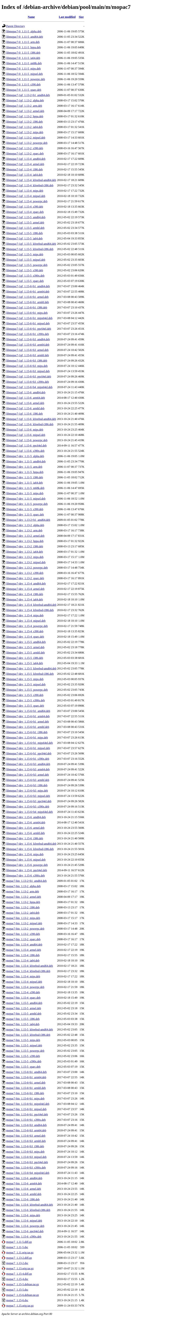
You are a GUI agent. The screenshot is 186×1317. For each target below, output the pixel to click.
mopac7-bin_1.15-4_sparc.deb (23, 997)
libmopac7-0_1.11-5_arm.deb (23, 42)
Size (81, 16)
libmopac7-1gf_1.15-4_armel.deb (25, 164)
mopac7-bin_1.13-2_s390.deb (23, 933)
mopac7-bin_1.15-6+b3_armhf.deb (26, 1141)
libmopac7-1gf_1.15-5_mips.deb (24, 254)
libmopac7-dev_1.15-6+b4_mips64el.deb (29, 811)
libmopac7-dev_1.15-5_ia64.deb (24, 663)
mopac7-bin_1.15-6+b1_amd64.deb (26, 1071)
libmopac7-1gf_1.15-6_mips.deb (24, 429)
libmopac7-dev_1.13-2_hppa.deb (25, 541)
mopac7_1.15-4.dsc (17, 1279)
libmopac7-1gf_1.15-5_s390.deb (24, 270)
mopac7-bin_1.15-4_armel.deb (23, 949)
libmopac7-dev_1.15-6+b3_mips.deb (27, 790)
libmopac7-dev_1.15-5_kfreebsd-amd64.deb (31, 668)
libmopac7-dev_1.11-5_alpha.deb (25, 456)
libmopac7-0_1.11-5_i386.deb (23, 52)
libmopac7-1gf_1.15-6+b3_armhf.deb (27, 355)
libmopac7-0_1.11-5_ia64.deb (23, 57)
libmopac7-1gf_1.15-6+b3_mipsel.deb (28, 371)
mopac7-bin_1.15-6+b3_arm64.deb (26, 1130)
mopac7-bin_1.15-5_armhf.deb (23, 1013)
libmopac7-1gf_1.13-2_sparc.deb (25, 153)
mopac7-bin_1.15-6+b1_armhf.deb (26, 1087)
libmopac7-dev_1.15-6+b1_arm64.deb (28, 716)
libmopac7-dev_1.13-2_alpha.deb (25, 525)
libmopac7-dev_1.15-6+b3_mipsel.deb (28, 795)
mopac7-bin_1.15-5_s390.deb (23, 1056)
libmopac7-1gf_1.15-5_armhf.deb (25, 227)
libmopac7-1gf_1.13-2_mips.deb (24, 132)
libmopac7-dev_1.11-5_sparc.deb (25, 514)
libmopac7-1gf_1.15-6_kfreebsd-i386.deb (29, 424)
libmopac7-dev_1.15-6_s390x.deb (25, 875)
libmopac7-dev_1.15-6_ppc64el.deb (26, 870)
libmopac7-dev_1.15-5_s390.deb (24, 695)
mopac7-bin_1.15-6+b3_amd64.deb (26, 1125)
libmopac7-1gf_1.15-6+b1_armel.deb (27, 296)
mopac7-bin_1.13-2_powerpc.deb (25, 928)
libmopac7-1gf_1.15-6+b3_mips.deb (27, 365)
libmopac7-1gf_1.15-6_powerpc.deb (26, 440)
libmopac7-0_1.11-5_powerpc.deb (25, 79)
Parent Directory (15, 26)
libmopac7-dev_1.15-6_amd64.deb (26, 817)
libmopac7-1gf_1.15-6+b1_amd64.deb (28, 286)
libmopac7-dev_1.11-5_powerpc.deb (27, 503)
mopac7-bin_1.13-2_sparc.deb (23, 939)
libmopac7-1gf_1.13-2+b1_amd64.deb (28, 95)
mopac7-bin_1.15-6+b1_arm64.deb (26, 1077)
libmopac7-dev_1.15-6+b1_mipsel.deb (28, 748)
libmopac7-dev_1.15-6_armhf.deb (25, 833)
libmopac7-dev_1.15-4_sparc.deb (25, 636)
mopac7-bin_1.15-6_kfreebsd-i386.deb (28, 1210)
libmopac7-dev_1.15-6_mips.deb (25, 854)
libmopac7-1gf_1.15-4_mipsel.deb (25, 195)
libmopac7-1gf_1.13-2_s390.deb (24, 148)
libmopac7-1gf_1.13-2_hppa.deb (24, 116)
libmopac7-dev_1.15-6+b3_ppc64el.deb (28, 801)
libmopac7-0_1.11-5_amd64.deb (24, 36)
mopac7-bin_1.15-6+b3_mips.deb (25, 1151)
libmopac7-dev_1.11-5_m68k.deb (25, 487)
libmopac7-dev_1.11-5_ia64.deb (24, 482)
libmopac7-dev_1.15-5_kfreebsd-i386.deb (30, 673)
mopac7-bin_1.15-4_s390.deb (23, 992)
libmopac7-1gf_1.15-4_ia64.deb (24, 174)
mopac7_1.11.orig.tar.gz (20, 1252)
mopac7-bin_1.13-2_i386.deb (23, 907)
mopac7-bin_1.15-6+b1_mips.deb (25, 1098)
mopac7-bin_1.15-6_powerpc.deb (25, 1225)
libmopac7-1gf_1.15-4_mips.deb (24, 190)
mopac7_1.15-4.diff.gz (19, 1273)
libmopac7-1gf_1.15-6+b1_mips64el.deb (29, 318)
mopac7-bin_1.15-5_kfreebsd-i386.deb (28, 1034)
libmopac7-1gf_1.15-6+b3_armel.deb (27, 349)
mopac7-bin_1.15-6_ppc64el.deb (25, 1231)
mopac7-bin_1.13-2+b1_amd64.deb (26, 880)
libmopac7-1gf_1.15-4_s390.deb (24, 206)
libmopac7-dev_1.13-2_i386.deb (24, 546)
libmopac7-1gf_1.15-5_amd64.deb (25, 217)
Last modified (67, 16)
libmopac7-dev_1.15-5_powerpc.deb (27, 689)
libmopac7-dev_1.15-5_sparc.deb (25, 705)
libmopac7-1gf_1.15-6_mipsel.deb (25, 434)
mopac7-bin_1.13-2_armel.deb (23, 896)
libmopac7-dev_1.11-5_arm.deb (24, 466)
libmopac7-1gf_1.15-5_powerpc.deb (26, 265)
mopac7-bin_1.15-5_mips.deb (23, 1040)
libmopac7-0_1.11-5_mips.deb (23, 68)
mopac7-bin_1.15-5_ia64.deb (22, 1024)
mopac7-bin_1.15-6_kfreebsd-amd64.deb (29, 1204)
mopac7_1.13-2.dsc (17, 1263)
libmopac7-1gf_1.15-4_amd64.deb (25, 158)
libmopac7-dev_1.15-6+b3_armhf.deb (27, 779)
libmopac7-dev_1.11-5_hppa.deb (24, 472)
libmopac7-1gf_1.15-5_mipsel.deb (25, 259)
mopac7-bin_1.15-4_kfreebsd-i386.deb (28, 971)
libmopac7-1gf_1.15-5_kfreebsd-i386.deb (29, 249)
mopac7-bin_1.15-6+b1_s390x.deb (26, 1119)
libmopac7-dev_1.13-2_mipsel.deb (26, 562)
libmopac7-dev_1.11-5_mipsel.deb (25, 498)
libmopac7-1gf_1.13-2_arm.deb (24, 105)
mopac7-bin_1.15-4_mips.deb (23, 976)
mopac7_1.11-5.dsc (17, 1247)
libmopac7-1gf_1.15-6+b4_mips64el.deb (29, 387)
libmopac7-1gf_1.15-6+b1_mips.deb (27, 312)
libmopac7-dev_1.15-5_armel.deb (25, 647)
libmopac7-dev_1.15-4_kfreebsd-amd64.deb (31, 604)
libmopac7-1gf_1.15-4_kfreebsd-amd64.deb (31, 180)
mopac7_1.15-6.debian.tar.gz (22, 1294)
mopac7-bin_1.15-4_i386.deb (23, 955)
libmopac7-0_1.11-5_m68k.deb (24, 63)
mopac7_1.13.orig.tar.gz (20, 1268)
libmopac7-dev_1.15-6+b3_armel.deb (27, 774)
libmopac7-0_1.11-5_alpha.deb (23, 31)
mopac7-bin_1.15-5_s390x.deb (23, 1061)
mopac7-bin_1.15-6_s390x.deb (23, 1236)
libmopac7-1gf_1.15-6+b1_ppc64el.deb (28, 328)
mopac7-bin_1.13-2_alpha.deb (23, 886)
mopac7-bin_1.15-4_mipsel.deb (24, 981)
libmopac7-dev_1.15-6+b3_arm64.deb (28, 769)
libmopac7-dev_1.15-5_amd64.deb (26, 641)
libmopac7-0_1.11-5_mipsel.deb (24, 73)
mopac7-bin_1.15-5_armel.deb (23, 1008)
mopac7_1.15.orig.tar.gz (20, 1305)
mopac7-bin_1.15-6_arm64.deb (24, 1183)
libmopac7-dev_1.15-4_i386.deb (24, 594)
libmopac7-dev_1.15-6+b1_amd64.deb (28, 710)
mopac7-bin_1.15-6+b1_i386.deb (25, 1093)
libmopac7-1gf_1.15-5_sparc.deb (25, 280)
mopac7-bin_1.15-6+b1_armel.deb (25, 1082)
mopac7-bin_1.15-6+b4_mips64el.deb (27, 1172)
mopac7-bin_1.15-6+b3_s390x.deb (26, 1167)
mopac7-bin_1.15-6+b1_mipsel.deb (26, 1109)
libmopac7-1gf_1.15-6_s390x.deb (25, 450)
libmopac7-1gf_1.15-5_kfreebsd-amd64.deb (31, 243)
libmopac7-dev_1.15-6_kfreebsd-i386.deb (30, 849)
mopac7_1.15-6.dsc (17, 1300)
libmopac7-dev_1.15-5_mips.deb (25, 679)
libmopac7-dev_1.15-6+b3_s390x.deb (27, 806)
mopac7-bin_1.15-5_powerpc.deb (25, 1050)
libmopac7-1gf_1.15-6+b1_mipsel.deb (28, 323)
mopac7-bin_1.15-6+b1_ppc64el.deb (27, 1114)
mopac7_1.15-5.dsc (17, 1289)
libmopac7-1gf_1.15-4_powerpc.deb (26, 201)
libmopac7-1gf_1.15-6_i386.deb (24, 413)
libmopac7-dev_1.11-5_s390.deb (24, 509)
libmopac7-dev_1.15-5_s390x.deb (25, 700)
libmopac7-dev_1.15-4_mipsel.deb (26, 620)
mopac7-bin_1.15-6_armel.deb (23, 1188)
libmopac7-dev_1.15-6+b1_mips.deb (27, 737)
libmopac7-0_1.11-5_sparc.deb (23, 89)
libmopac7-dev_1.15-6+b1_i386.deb (26, 732)
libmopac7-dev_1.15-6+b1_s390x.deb (27, 758)
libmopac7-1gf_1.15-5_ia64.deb (24, 238)
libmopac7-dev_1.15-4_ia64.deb (24, 599)
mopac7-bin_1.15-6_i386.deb (23, 1199)
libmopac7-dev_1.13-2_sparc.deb (25, 578)
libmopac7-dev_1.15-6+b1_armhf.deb (27, 726)
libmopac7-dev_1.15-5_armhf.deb (25, 652)
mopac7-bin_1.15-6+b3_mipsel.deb (26, 1156)
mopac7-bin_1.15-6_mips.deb (23, 1215)
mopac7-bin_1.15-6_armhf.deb (23, 1194)
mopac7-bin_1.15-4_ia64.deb (22, 960)
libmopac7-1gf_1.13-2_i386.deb (24, 121)
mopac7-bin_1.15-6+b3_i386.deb (25, 1146)
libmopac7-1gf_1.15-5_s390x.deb (25, 275)
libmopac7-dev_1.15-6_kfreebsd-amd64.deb (31, 843)
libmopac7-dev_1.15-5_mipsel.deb (26, 684)
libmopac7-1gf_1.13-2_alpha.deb (25, 100)
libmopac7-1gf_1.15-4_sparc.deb (25, 211)
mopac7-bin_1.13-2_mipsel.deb (24, 923)
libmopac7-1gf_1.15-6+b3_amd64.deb (28, 339)
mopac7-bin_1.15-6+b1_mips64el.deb (27, 1103)
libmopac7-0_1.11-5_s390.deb (23, 84)
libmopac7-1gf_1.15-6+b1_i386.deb (26, 307)
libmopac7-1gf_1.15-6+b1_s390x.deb (27, 334)
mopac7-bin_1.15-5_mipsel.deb (24, 1045)
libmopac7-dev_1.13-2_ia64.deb (24, 551)
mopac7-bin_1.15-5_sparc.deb (23, 1066)
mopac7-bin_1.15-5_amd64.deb (24, 1002)
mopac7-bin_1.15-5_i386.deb (23, 1018)
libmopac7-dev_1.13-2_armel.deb (25, 535)
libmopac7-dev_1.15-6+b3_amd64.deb (28, 764)
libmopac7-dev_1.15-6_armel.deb (25, 827)
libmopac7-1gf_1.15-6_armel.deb (25, 403)
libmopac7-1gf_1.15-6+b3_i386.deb (26, 360)
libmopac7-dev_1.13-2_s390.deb (24, 572)
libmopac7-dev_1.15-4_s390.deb (24, 631)
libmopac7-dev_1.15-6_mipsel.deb (26, 859)
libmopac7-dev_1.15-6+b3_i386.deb (26, 785)
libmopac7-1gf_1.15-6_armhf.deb (25, 408)
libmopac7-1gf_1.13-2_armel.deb (25, 111)
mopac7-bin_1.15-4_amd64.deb (24, 944)
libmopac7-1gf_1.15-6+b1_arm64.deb (27, 291)
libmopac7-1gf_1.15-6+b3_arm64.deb (27, 344)
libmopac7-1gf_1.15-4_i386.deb (24, 169)
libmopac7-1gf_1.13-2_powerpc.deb (26, 142)
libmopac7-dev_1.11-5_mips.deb (24, 493)
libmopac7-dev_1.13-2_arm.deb (24, 530)
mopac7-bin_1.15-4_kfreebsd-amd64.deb (29, 965)
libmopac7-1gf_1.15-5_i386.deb (24, 233)
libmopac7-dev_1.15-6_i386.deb (24, 838)
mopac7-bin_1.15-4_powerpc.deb (25, 987)
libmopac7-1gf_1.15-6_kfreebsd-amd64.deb (31, 418)
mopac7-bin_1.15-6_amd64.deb (24, 1178)
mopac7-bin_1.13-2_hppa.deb (23, 902)
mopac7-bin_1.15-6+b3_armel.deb (25, 1135)
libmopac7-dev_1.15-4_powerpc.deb (27, 626)
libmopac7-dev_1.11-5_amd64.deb (26, 461)
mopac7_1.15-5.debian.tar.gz (22, 1284)
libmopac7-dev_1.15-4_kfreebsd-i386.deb (30, 610)
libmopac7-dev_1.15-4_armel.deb (25, 588)
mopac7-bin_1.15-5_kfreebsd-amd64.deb (29, 1029)
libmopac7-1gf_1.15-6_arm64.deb (25, 397)
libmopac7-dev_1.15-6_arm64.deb (25, 822)
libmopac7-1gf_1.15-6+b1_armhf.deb (27, 302)
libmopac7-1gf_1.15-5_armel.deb (25, 222)
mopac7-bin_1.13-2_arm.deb (22, 891)
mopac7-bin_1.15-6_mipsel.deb (24, 1220)
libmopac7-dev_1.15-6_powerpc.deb (27, 864)
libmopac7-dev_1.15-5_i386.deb (24, 657)
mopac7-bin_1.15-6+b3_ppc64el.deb (27, 1162)
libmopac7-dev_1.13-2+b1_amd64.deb (28, 519)
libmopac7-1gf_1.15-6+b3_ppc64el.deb (28, 376)
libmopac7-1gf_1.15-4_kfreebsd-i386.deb (29, 185)
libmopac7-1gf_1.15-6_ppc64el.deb (26, 445)
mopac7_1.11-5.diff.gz (19, 1241)
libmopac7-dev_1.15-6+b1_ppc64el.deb (28, 753)
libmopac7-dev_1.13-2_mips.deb (25, 557)
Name (31, 16)
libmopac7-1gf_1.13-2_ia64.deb (24, 126)
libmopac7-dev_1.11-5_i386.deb (24, 477)
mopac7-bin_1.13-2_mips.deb (23, 918)
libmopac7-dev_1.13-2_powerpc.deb (27, 567)
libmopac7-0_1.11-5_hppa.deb (23, 47)
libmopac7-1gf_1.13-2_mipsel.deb (25, 137)
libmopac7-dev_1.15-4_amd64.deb (26, 583)
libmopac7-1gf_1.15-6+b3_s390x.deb (27, 381)
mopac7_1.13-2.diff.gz (19, 1257)
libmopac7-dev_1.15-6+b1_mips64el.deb (29, 742)
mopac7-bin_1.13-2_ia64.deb (22, 912)
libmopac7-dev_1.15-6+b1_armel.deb (27, 721)
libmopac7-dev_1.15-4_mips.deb (25, 615)
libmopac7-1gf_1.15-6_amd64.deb (25, 392)
